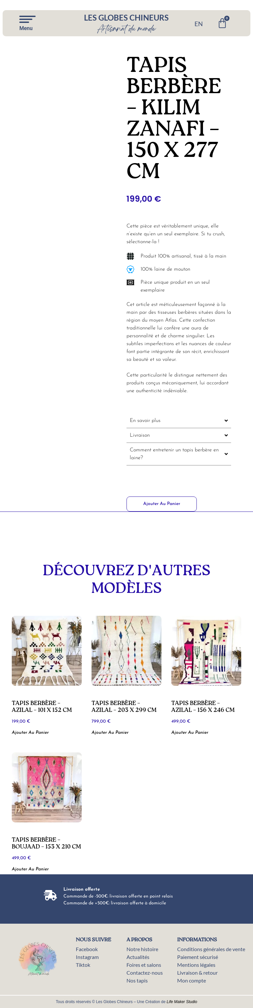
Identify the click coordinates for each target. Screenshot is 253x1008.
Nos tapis (137, 980)
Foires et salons (143, 965)
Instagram (87, 957)
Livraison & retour (197, 972)
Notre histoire (142, 949)
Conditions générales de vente (211, 949)
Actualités (137, 957)
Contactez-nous (144, 972)
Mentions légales (196, 965)
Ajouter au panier (161, 503)
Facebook (87, 949)
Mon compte (191, 980)
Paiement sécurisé (197, 957)
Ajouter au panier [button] (30, 732)
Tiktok (83, 965)
